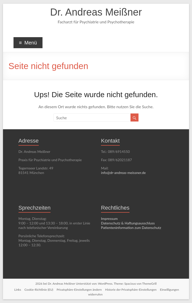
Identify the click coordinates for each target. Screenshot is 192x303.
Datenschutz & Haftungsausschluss (128, 223)
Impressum (109, 218)
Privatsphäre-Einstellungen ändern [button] (79, 289)
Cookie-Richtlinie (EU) (38, 289)
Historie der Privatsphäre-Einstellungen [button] (130, 289)
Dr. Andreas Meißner (96, 12)
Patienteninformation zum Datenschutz (131, 227)
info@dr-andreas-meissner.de (123, 172)
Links (17, 289)
